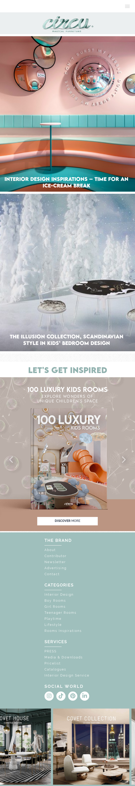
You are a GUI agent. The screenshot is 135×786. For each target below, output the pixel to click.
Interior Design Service (66, 675)
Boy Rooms (55, 600)
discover (67, 521)
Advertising (55, 568)
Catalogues (55, 669)
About (50, 550)
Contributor (55, 556)
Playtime (53, 619)
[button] (11, 460)
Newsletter (55, 562)
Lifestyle (53, 625)
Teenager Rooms (60, 613)
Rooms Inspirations (63, 631)
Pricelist (52, 663)
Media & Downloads (63, 657)
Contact (52, 574)
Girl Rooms (55, 607)
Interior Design (59, 594)
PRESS (50, 651)
